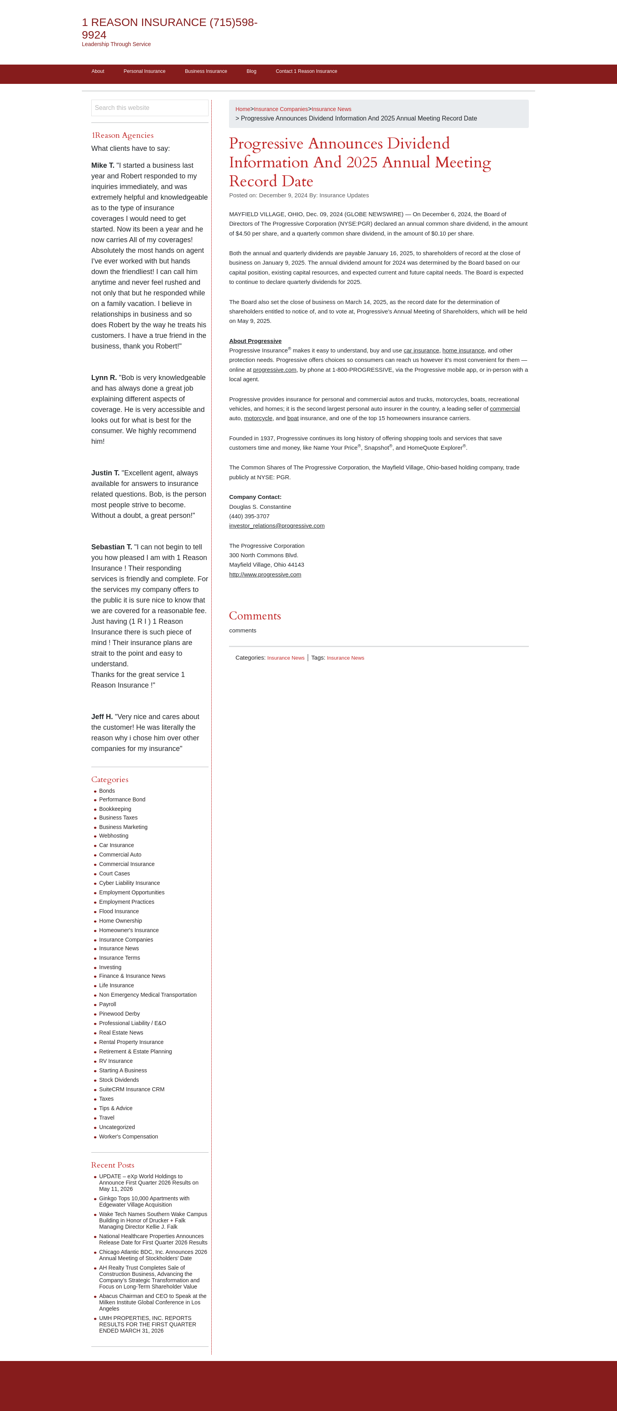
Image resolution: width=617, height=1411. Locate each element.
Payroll (108, 1013)
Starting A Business (126, 1079)
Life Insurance (119, 988)
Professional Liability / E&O (137, 1032)
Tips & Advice (118, 1117)
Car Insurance (119, 847)
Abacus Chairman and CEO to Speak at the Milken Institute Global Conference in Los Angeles (151, 1330)
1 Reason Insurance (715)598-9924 (152, 28)
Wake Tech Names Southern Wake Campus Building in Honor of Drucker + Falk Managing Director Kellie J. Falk (153, 1229)
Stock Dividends (121, 1088)
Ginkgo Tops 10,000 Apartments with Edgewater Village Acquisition (150, 1210)
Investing (111, 969)
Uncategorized (119, 1136)
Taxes (107, 1107)
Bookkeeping (117, 811)
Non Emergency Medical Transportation (133, 1000)
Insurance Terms (122, 960)
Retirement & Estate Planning (140, 1060)
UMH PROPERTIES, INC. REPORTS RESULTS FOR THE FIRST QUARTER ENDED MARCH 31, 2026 (152, 1352)
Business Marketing (126, 829)
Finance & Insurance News (136, 978)
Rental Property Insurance (135, 1051)
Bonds (108, 793)
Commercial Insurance (130, 866)
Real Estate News (124, 1041)
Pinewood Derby (122, 1022)
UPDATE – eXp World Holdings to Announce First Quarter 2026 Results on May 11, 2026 (151, 1191)
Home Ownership (123, 923)
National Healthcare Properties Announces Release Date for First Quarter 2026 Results (146, 1251)
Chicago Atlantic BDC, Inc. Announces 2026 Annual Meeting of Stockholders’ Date (152, 1273)
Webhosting (115, 838)
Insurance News (288, 659)
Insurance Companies (130, 942)
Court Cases (116, 876)
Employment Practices (130, 904)
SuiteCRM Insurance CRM (136, 1098)
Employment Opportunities (136, 895)
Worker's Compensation (132, 1145)
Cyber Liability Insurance (133, 885)
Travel (107, 1126)
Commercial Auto (123, 857)
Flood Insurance (121, 913)
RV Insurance (118, 1069)
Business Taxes (121, 820)
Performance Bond (125, 802)
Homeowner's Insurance (133, 932)
